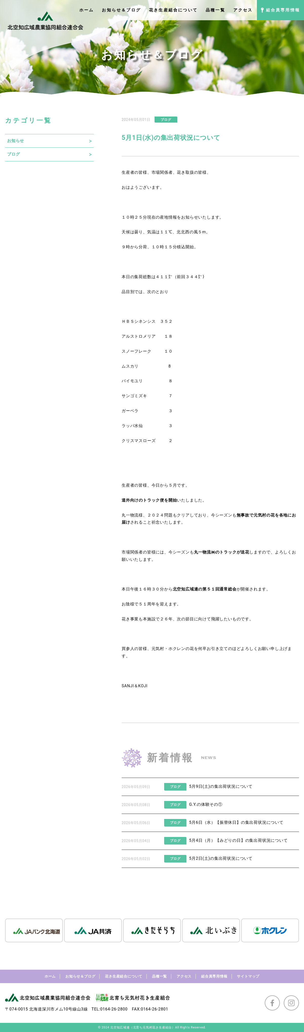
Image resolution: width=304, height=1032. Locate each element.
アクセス (184, 976)
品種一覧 (159, 976)
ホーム (50, 976)
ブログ (13, 154)
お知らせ (15, 140)
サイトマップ (248, 976)
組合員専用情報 (214, 976)
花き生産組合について (123, 976)
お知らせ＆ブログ (80, 976)
